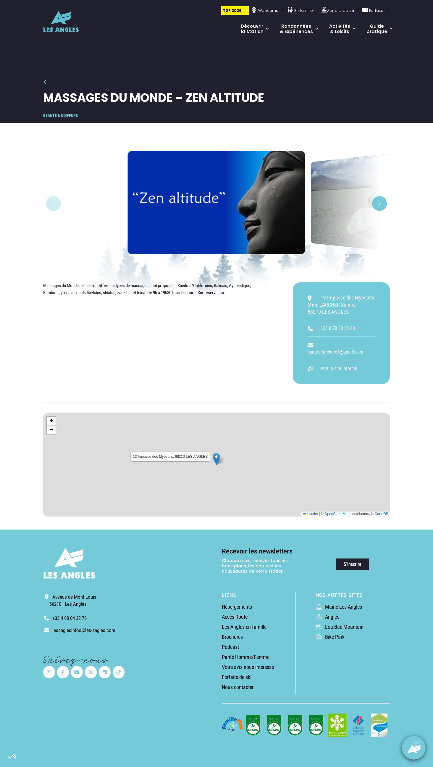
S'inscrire (352, 564)
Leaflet (310, 514)
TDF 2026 (232, 10)
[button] (12, 757)
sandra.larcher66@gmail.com (335, 352)
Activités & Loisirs (339, 29)
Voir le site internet (339, 368)
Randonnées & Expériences (296, 29)
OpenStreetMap (337, 514)
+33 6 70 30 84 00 (338, 328)
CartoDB (381, 514)
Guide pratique (376, 29)
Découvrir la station (252, 29)
